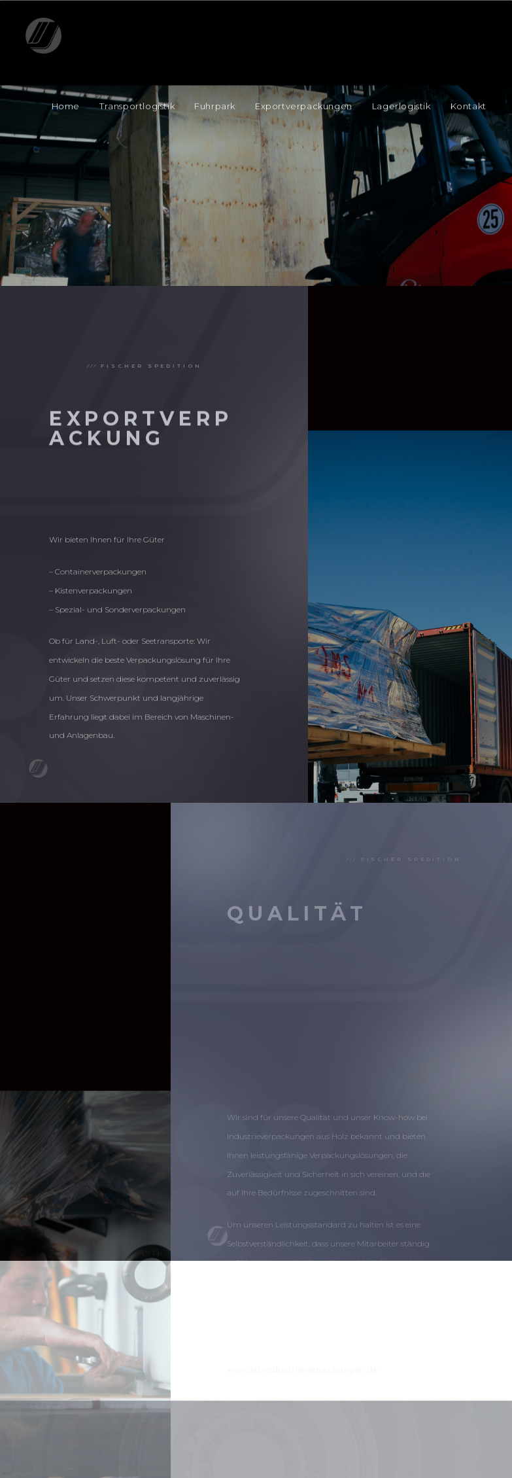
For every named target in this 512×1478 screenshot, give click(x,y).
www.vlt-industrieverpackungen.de (302, 1449)
